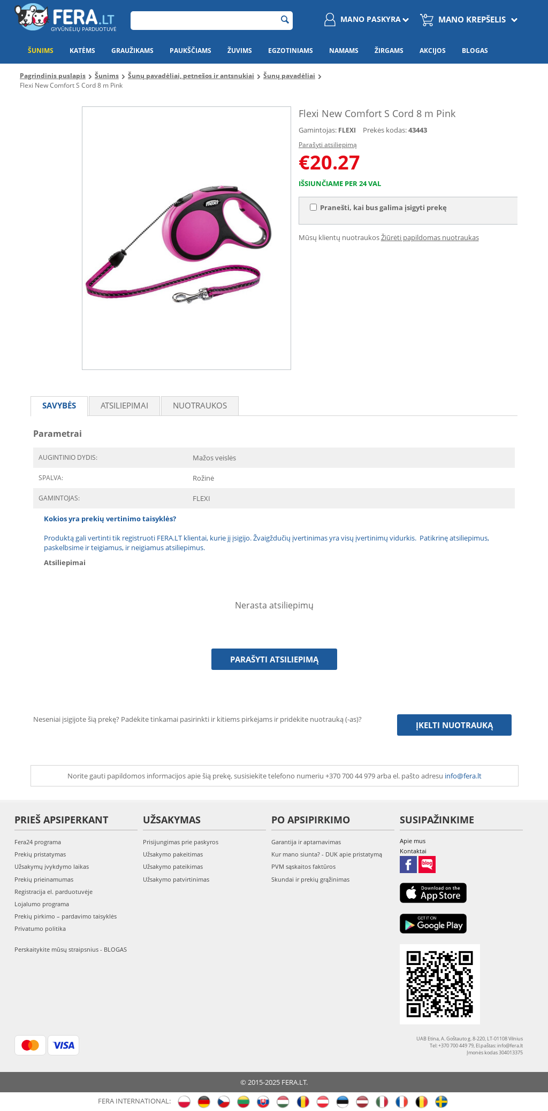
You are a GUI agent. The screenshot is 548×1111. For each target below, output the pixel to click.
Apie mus (412, 841)
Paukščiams (190, 50)
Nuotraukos (200, 405)
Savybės (59, 405)
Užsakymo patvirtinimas (176, 879)
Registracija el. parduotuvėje (53, 892)
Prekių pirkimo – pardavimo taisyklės (65, 916)
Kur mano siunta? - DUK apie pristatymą (326, 854)
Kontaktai (413, 851)
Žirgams (389, 50)
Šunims (41, 50)
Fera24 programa (37, 842)
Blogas (475, 50)
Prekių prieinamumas (43, 879)
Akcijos (433, 50)
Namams (344, 50)
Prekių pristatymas (40, 854)
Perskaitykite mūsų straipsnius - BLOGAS (70, 949)
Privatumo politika (40, 928)
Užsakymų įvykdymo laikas (51, 866)
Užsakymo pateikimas (173, 866)
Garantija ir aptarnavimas (306, 842)
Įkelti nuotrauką (454, 725)
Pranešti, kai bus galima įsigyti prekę (378, 207)
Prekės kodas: (385, 130)
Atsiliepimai (124, 405)
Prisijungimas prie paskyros (180, 842)
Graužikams (132, 50)
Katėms (82, 50)
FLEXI (347, 130)
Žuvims (239, 50)
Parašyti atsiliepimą (328, 144)
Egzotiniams (290, 50)
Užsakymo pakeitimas (173, 854)
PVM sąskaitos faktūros (303, 866)
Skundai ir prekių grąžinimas (310, 879)
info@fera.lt (463, 776)
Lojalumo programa (41, 904)
